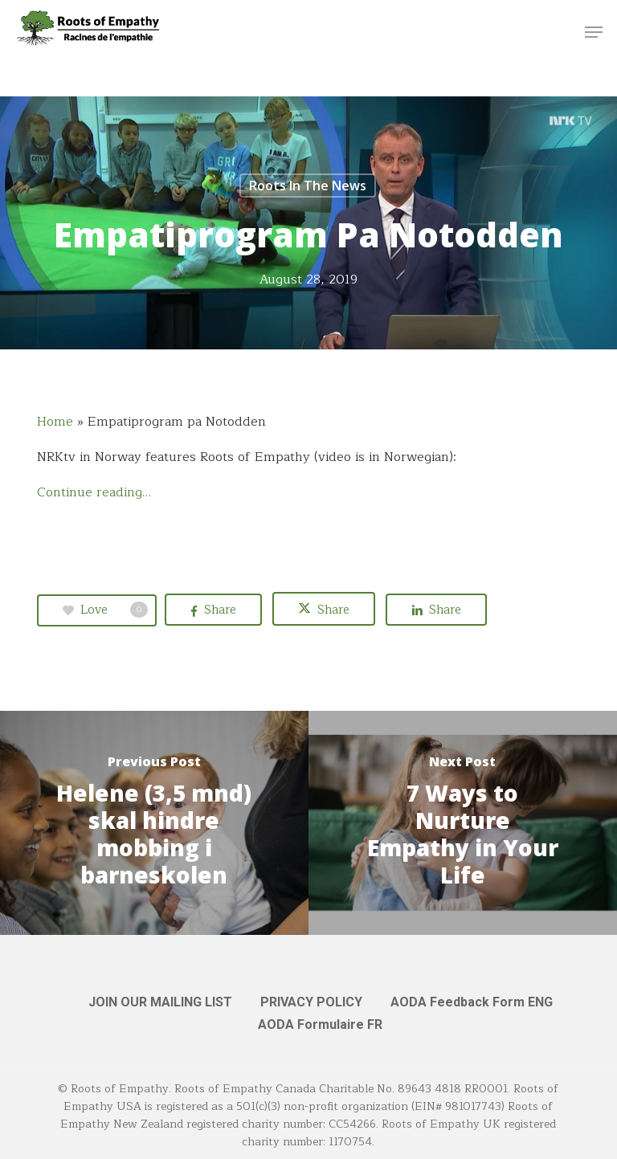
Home (55, 421)
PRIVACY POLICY (311, 1002)
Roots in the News (307, 185)
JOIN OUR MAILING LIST (160, 1002)
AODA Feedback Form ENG (471, 1002)
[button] (594, 32)
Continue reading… (94, 492)
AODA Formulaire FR (320, 1024)
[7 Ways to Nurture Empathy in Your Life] (462, 823)
